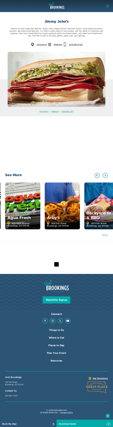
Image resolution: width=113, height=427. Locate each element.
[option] (56, 79)
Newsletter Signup (56, 300)
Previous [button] (97, 175)
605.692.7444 (11, 396)
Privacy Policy (66, 412)
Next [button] (105, 175)
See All (105, 235)
